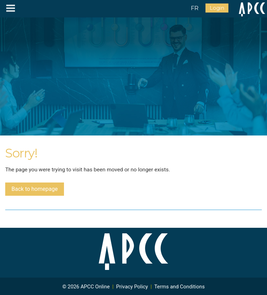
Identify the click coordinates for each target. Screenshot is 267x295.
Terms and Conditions (179, 287)
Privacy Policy (132, 287)
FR (195, 8)
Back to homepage (34, 189)
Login (217, 8)
